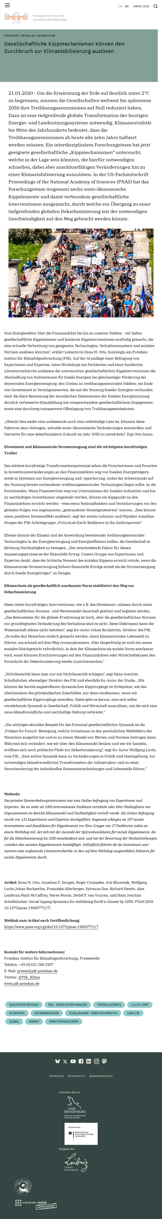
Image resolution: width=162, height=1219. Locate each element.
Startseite (11, 35)
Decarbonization (47, 1013)
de (127, 6)
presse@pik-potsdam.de (37, 971)
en (120, 6)
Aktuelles (28, 35)
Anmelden (141, 6)
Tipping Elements (109, 1005)
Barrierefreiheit (101, 1076)
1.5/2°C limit (139, 1005)
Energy (34, 1021)
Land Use (133, 1013)
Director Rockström (63, 1021)
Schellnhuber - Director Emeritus (93, 1013)
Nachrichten (46, 35)
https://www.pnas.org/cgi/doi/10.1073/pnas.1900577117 (51, 926)
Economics (16, 1013)
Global (14, 1021)
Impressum (56, 1076)
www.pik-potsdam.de (21, 983)
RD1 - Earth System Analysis (68, 1005)
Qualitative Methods (23, 1005)
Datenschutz (76, 1076)
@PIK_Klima (29, 977)
